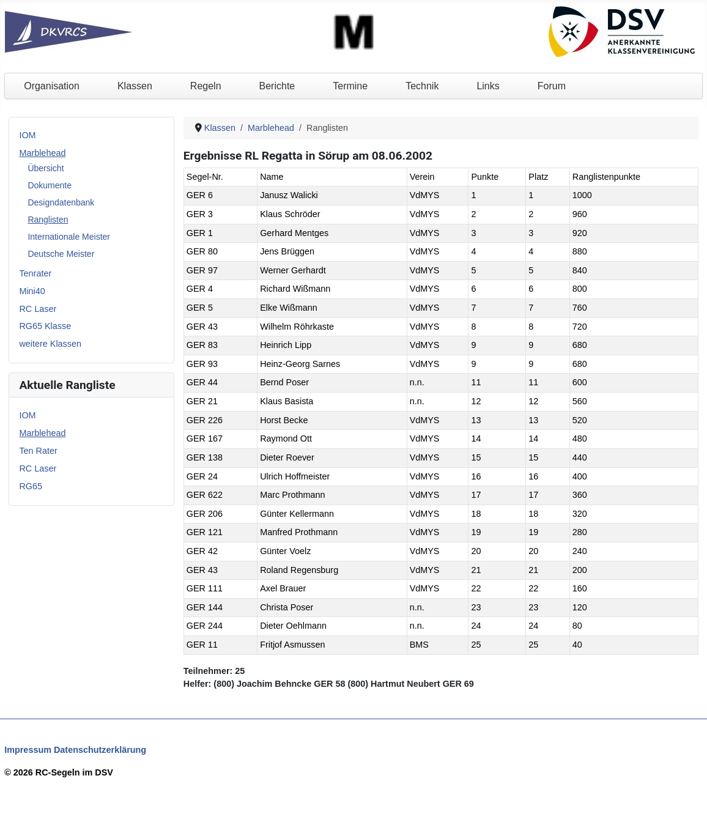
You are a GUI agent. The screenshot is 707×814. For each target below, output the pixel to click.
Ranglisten (48, 219)
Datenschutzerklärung (100, 750)
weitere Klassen (50, 344)
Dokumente (50, 185)
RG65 (30, 486)
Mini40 (32, 291)
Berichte (277, 86)
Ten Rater (38, 451)
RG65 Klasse (45, 326)
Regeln (205, 86)
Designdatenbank (61, 202)
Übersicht (46, 168)
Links (487, 86)
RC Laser (37, 309)
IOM (27, 135)
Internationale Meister (69, 237)
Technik (422, 86)
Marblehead (42, 153)
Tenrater (35, 273)
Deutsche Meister (61, 254)
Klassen (134, 86)
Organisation (52, 86)
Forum (552, 86)
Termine (350, 86)
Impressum (27, 750)
